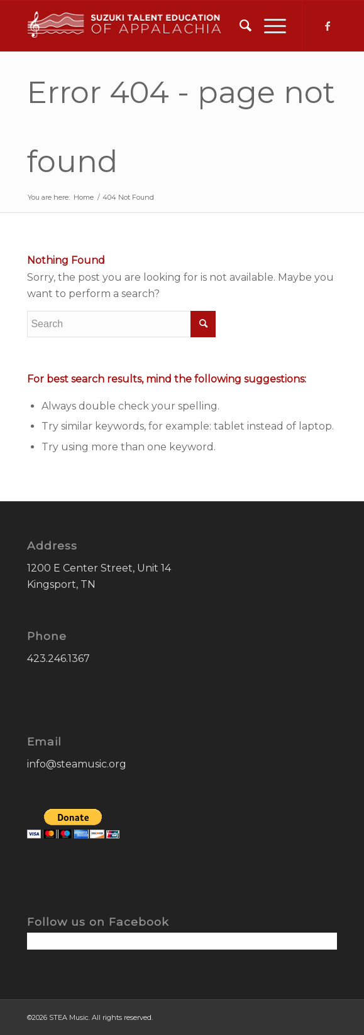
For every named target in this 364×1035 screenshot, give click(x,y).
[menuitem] (239, 26)
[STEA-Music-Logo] (151, 26)
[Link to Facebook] (327, 26)
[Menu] (268, 26)
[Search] (239, 26)
